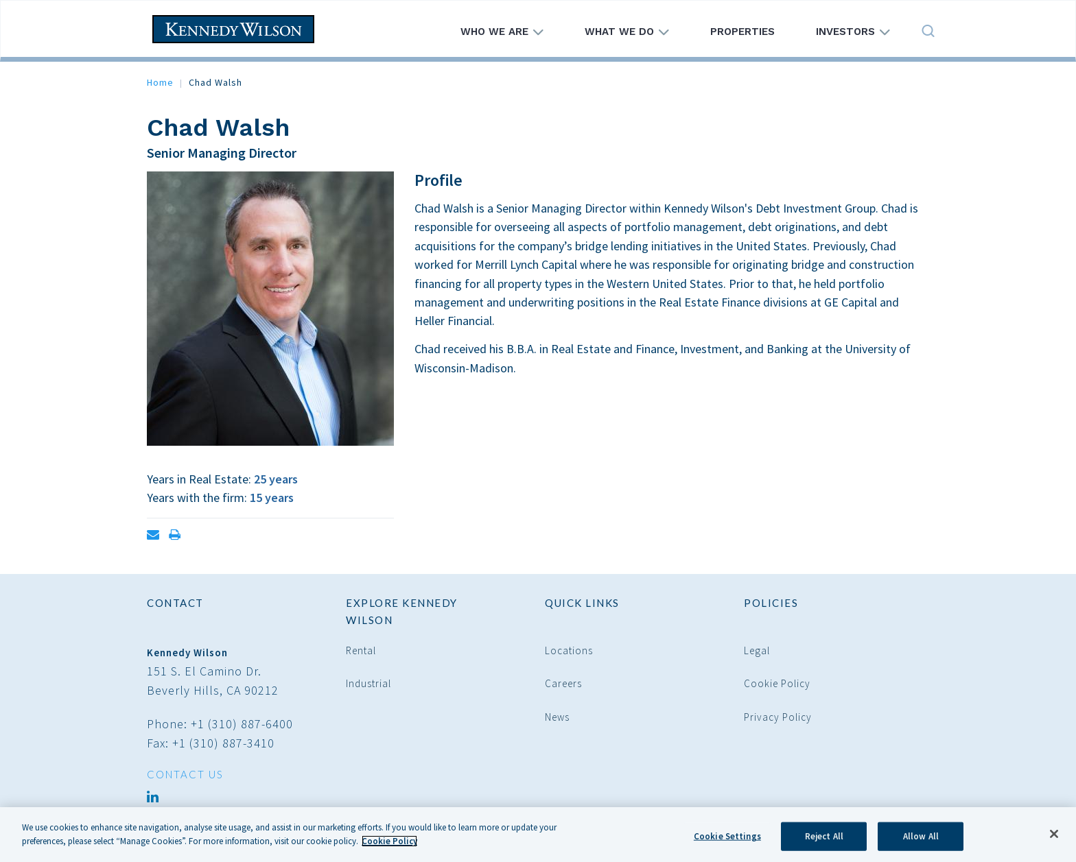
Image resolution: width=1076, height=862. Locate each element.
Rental (361, 650)
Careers (563, 683)
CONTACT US (185, 774)
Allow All (921, 841)
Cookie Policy (777, 683)
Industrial (368, 683)
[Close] (1054, 839)
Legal (757, 650)
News (557, 716)
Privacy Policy (778, 716)
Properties (742, 31)
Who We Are (501, 31)
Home (160, 82)
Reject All (824, 841)
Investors (853, 31)
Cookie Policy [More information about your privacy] (389, 846)
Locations (569, 650)
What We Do (627, 31)
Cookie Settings (727, 841)
